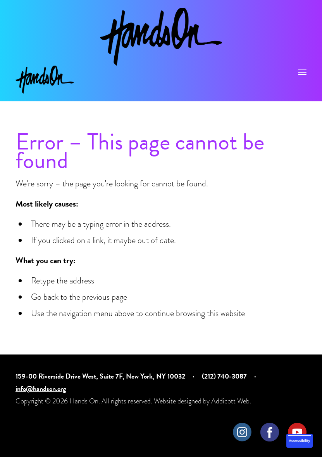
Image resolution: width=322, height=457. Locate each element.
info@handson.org (40, 388)
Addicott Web (230, 401)
